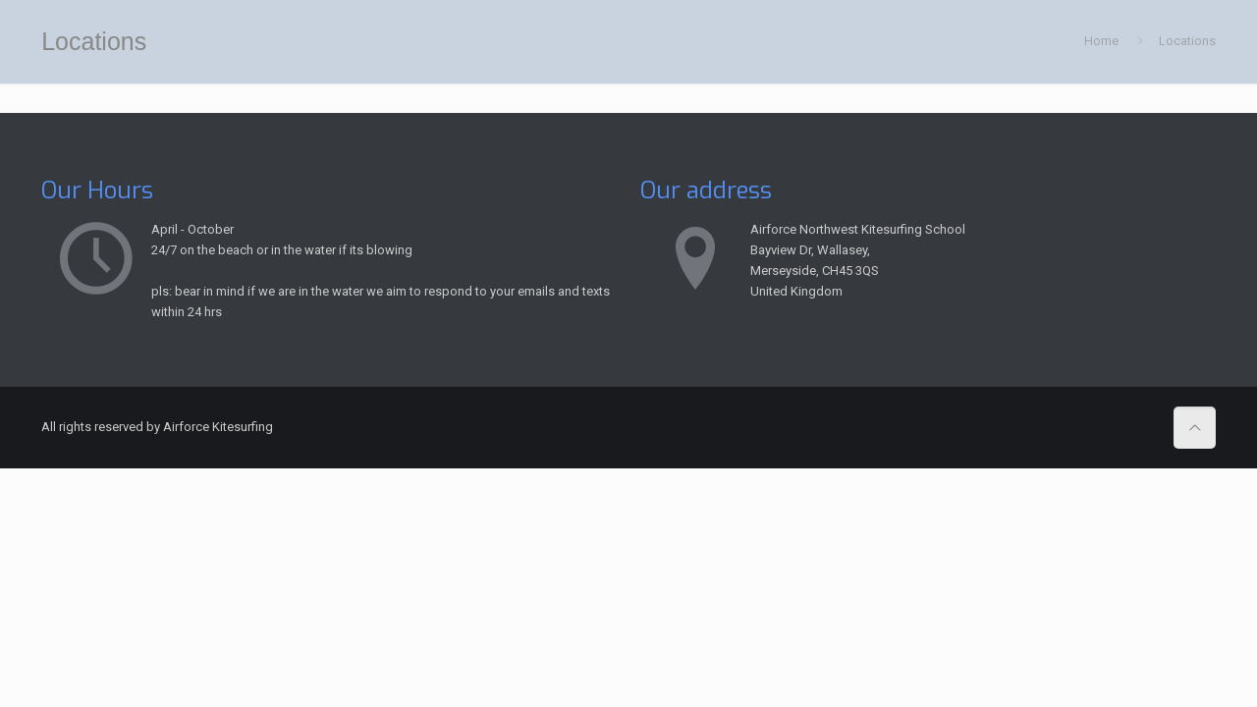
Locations (1187, 40)
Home (1101, 40)
